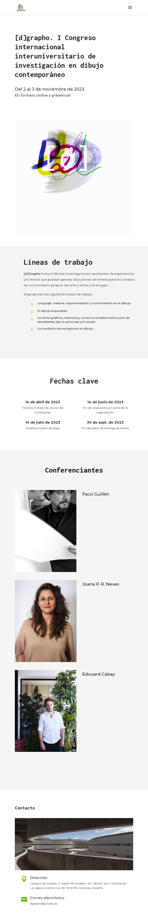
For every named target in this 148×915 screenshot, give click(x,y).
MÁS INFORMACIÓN (74, 769)
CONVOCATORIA (36, 109)
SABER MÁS (40, 342)
